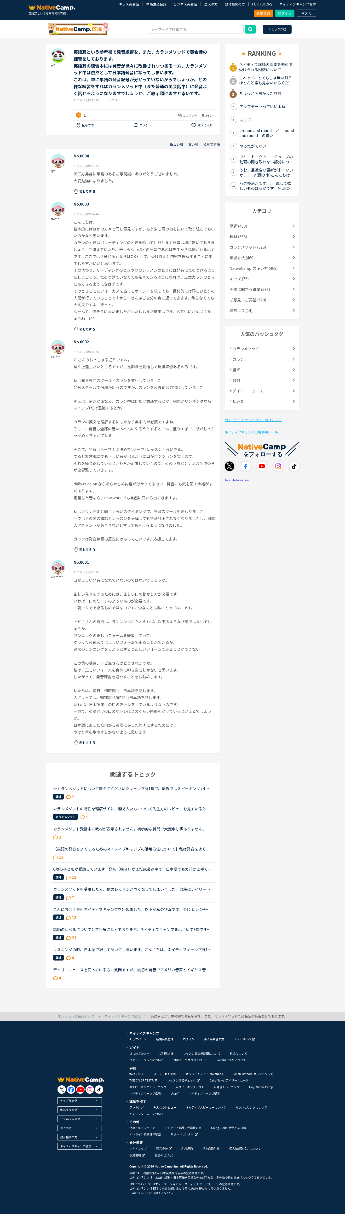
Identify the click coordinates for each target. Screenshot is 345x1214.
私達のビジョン (165, 1155)
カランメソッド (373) (248, 247)
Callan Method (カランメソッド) (253, 1074)
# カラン (237, 359)
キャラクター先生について (146, 1114)
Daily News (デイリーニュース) (229, 1080)
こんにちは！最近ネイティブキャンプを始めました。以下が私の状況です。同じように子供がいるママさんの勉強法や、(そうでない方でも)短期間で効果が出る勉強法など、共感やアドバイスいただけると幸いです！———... (133, 909)
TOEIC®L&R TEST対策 (143, 1080)
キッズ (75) (239, 279)
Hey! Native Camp (261, 1087)
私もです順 (211, 144)
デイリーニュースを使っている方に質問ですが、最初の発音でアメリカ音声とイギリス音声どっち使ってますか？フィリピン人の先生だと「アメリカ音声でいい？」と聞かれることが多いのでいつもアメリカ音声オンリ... (131, 969)
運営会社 (164, 1148)
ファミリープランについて (146, 1060)
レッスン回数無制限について (201, 1053)
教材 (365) (238, 236)
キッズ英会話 (129, 4)
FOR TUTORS (262, 4)
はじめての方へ (139, 1053)
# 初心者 (237, 401)
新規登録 (263, 13)
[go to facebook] (71, 1089)
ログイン (285, 13)
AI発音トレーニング (227, 1087)
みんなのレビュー (164, 1107)
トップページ (138, 1039)
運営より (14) (241, 310)
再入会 (306, 13)
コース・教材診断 (164, 1074)
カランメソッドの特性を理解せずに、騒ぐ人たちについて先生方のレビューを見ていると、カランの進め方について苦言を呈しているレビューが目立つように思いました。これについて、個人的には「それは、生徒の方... (131, 808)
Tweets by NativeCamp (237, 480)
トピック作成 (277, 29)
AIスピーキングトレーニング (147, 1087)
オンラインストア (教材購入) (204, 1074)
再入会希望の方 (214, 1039)
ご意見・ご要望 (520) (248, 300)
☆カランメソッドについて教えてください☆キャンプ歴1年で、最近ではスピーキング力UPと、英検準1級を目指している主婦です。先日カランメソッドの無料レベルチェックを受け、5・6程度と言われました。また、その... (132, 788)
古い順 (193, 144)
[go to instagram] (90, 1089)
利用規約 (187, 1148)
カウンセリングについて (251, 1107)
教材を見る (136, 1074)
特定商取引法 (211, 1148)
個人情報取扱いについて (245, 1148)
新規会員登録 (164, 1039)
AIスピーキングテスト (190, 1087)
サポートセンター (184, 1134)
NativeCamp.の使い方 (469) (254, 268)
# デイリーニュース (246, 391)
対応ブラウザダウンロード (190, 1060)
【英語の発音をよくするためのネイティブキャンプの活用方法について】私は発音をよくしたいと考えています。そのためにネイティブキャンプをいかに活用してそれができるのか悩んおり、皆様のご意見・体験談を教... (131, 849)
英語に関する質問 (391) (250, 289)
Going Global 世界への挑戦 (228, 1128)
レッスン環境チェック (183, 1080)
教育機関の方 (235, 4)
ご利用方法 (166, 1053)
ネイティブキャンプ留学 (297, 4)
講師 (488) (238, 226)
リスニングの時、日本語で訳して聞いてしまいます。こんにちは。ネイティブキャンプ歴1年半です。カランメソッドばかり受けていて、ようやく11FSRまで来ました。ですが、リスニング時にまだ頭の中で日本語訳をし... (132, 949)
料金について (238, 1053)
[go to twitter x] (62, 1089)
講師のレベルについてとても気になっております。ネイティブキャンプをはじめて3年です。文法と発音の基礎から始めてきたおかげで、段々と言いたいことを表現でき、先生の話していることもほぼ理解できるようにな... (132, 929)
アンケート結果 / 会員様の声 (183, 1128)
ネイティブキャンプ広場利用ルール (251, 432)
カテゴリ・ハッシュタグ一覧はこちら (253, 419)
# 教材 (235, 380)
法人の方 (211, 4)
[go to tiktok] (99, 1089)
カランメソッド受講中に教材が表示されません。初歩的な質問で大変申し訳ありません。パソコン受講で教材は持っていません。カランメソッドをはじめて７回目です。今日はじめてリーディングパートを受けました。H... (131, 829)
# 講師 (235, 370)
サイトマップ (138, 1148)
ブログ (174, 1093)
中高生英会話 (156, 4)
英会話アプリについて (231, 1060)
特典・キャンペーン (142, 1128)
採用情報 (137, 1155)
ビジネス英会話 (185, 4)
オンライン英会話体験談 (145, 1134)
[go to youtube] (80, 1089)
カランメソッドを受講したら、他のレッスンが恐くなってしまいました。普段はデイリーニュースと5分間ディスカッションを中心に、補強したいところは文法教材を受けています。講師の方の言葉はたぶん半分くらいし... (132, 889)
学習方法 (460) (242, 257)
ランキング (136, 1107)
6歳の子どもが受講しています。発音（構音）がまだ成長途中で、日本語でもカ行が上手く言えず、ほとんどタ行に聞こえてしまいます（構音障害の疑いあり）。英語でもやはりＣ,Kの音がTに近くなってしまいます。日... (132, 869)
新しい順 (176, 144)
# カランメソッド (244, 348)
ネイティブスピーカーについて (206, 1107)
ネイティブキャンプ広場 (145, 1093)
